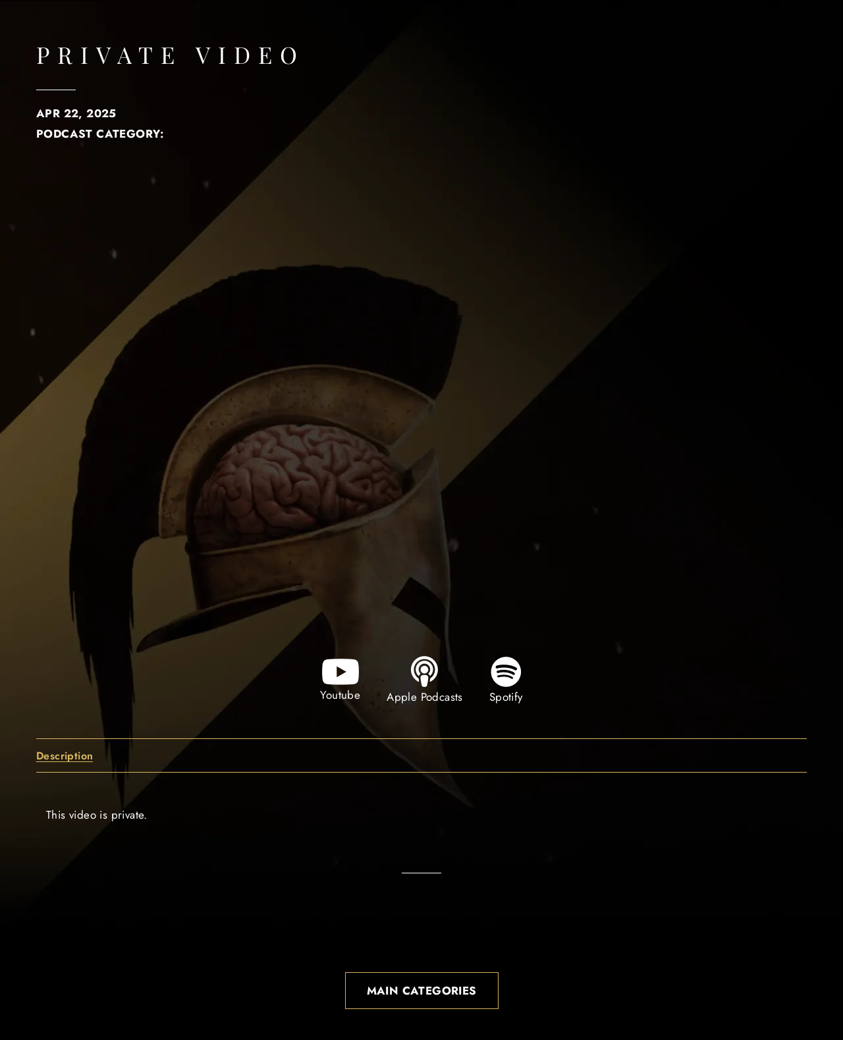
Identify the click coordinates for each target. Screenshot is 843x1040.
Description (64, 756)
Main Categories (422, 991)
